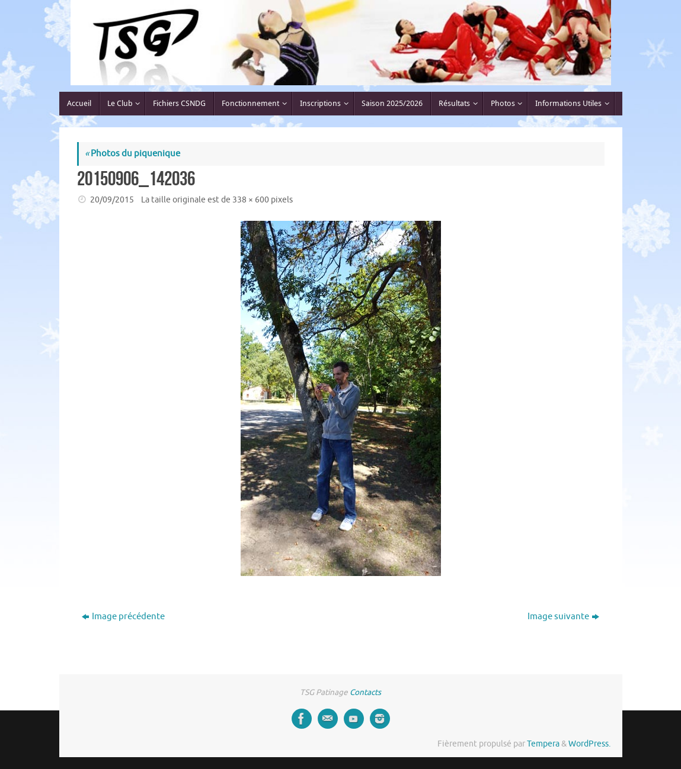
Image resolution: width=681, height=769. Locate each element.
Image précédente (123, 616)
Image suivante (563, 616)
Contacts (365, 692)
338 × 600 (250, 200)
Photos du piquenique (132, 153)
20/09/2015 (112, 200)
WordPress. (589, 744)
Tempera (543, 744)
